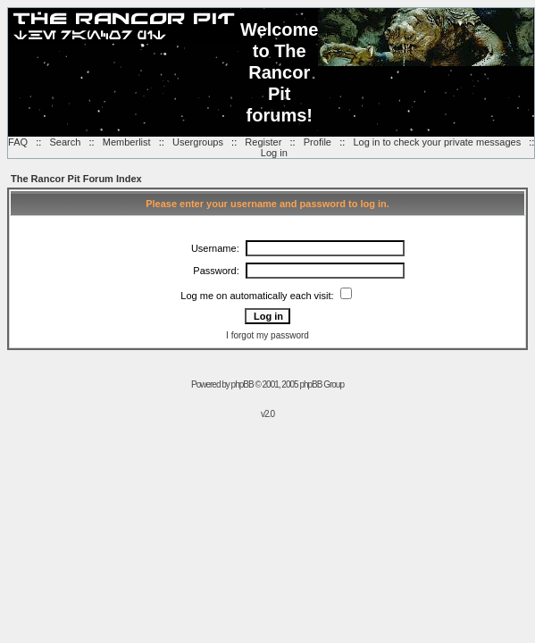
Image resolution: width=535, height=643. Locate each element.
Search (64, 142)
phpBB (242, 384)
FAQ (18, 142)
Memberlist (127, 142)
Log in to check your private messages (437, 142)
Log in (274, 152)
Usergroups (197, 142)
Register (263, 142)
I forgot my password (267, 335)
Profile (317, 142)
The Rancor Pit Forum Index (76, 178)
